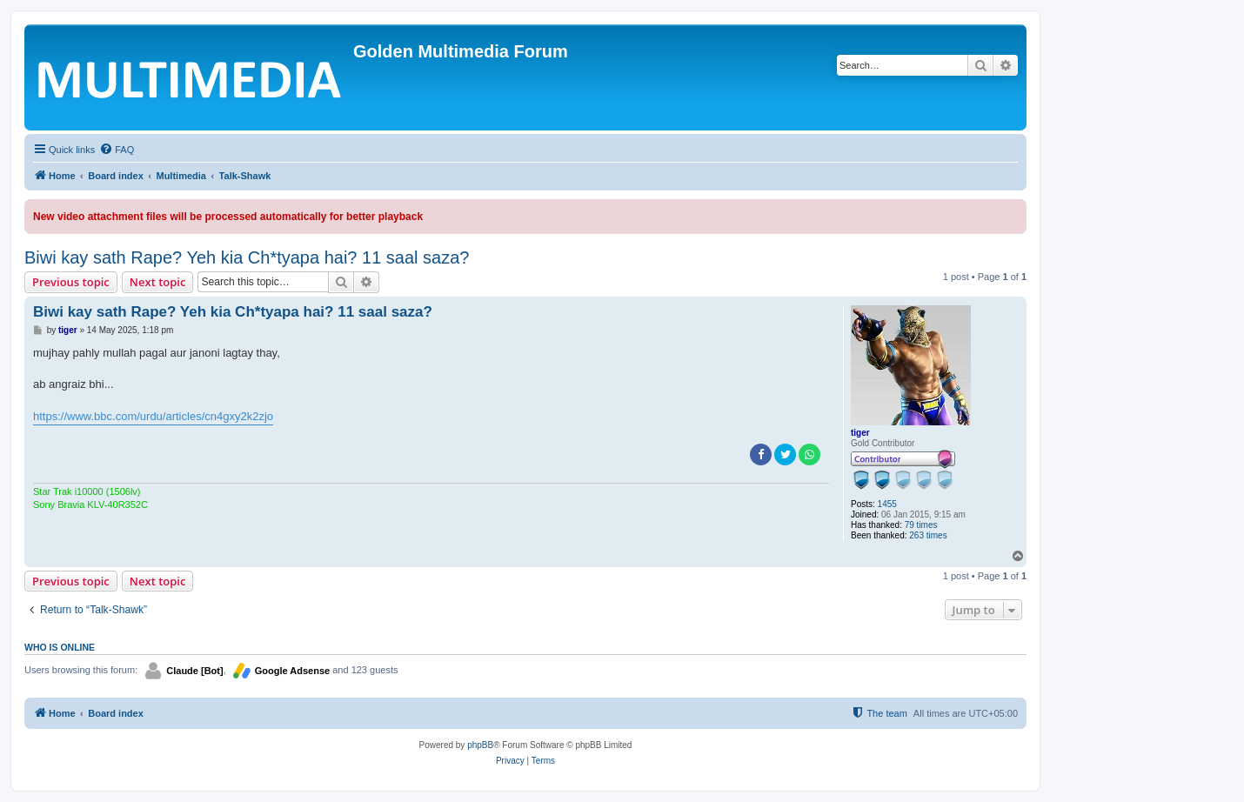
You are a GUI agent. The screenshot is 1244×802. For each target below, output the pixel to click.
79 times (921, 525)
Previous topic (71, 282)
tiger (860, 433)
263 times (927, 535)
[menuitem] (116, 149)
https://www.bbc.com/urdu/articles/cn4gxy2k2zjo (153, 416)
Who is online (59, 647)
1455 (887, 504)
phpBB (480, 745)
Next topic (158, 282)
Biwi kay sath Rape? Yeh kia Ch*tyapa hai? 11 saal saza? (246, 257)
